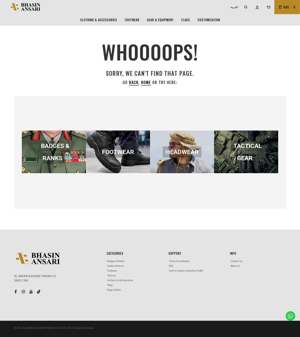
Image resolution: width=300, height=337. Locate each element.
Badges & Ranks (116, 261)
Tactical (111, 275)
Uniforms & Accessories (120, 280)
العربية (234, 7)
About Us (235, 266)
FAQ (171, 266)
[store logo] (24, 7)
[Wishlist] (268, 7)
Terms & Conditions (179, 261)
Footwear (112, 270)
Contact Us (236, 261)
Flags (110, 285)
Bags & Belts (114, 290)
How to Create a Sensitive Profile (186, 270)
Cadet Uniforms (115, 266)
